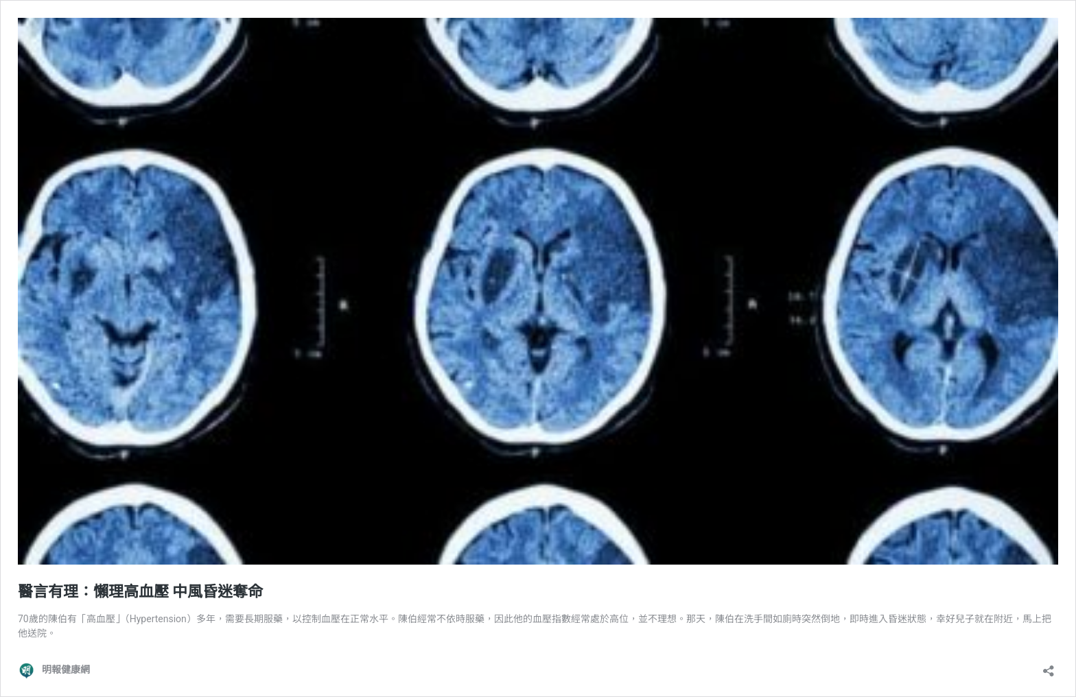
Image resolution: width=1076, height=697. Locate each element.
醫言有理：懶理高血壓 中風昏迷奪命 (140, 591)
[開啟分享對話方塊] (1048, 666)
